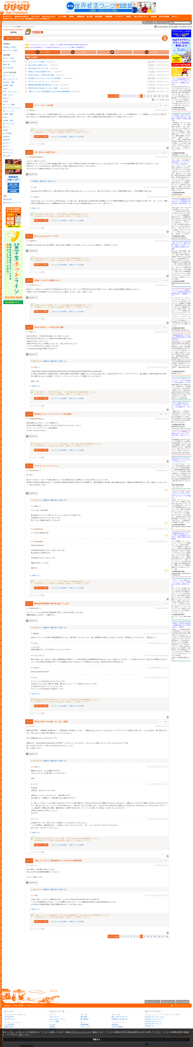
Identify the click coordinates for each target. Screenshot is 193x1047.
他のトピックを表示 (76, 136)
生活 (6, 101)
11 (159, 96)
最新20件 (43, 181)
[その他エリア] (45, 18)
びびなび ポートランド (153, 1024)
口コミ (7, 127)
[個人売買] (89, 16)
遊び (6, 130)
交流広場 (13, 32)
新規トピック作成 (13, 38)
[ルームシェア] (118, 16)
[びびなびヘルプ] (21, 18)
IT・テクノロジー (11, 92)
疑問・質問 (9, 85)
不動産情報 (84, 1024)
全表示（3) (52, 181)
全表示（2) (62, 361)
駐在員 (7, 140)
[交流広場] (152, 16)
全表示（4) (62, 500)
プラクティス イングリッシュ (38, 81)
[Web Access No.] (10, 18)
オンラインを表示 (11, 50)
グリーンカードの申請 (36, 62)
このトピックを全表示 (59, 136)
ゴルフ (7, 146)
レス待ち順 (9, 68)
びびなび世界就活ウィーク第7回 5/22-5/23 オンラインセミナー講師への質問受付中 (55, 47)
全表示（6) (62, 627)
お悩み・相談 (10, 82)
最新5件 (35, 181)
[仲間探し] (127, 16)
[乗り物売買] (98, 16)
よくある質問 (9, 1024)
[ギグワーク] (174, 16)
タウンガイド (54, 1017)
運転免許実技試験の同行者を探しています (43, 85)
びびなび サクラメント (153, 1021)
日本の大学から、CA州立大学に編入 (41, 75)
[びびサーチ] (7, 16)
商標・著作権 (18, 1005)
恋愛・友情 (9, 120)
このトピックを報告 (38, 144)
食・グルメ (9, 95)
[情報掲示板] (80, 16)
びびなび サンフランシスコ (154, 1017)
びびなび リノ (150, 1026)
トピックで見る (10, 61)
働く (6, 88)
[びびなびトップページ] (15, 7)
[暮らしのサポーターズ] (140, 16)
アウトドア (9, 152)
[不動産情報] (108, 16)
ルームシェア (85, 1027)
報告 (148, 187)
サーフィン (9, 149)
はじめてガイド (10, 1019)
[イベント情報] (61, 16)
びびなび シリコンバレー (154, 1019)
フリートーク (10, 76)
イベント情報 (54, 1021)
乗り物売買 (84, 1019)
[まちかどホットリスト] (48, 16)
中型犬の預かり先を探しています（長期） (43, 88)
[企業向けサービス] (32, 18)
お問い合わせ (9, 1027)
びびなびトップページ (13, 202)
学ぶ (6, 117)
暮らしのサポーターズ (120, 1017)
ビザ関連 (8, 133)
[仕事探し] (70, 16)
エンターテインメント (13, 108)
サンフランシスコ (28, 26)
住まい (7, 98)
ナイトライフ (10, 124)
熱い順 (7, 64)
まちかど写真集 (117, 1027)
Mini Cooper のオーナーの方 (38, 68)
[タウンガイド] (35, 16)
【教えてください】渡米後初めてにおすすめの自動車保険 (49, 91)
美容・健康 (9, 114)
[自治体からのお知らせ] (21, 16)
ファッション (10, 111)
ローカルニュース (11, 79)
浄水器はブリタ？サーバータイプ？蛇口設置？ (45, 78)
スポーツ (8, 143)
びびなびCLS (9, 1017)
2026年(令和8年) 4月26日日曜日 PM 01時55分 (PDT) (174, 27)
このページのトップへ (181, 1005)
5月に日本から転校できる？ (38, 65)
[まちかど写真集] (163, 16)
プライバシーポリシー (34, 1005)
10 (155, 96)
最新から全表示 (10, 47)
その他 (7, 156)
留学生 (7, 136)
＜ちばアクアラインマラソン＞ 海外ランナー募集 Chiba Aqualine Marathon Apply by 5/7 (56, 45)
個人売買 (83, 1017)
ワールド (6, 26)
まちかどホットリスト (57, 1019)
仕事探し (52, 1027)
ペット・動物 (10, 104)
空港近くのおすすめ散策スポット (40, 72)
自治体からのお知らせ (120, 1019)
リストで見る (10, 58)
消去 (145, 187)
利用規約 (7, 1005)
